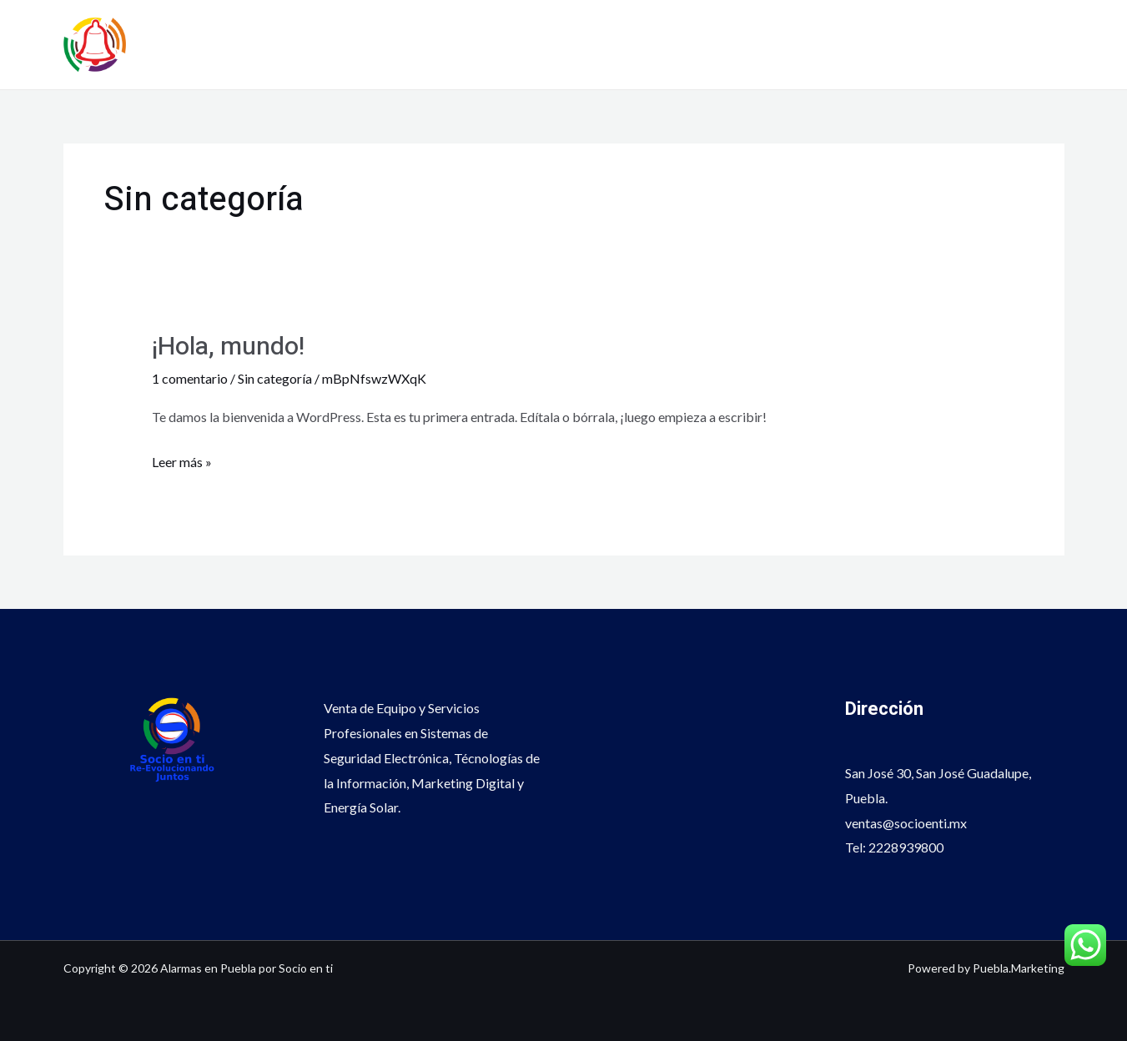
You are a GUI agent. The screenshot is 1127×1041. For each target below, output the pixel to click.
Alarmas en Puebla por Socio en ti (362, 34)
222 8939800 (1021, 58)
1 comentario (190, 378)
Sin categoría (275, 378)
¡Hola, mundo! (228, 347)
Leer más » (182, 460)
